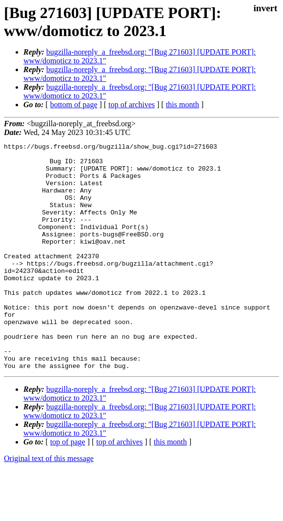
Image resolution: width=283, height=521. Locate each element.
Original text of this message (49, 504)
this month (182, 104)
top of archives (131, 104)
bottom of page (74, 104)
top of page (67, 487)
